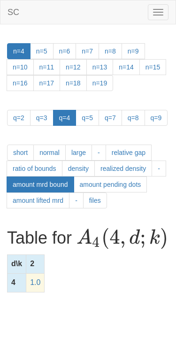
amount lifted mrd (38, 200)
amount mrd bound (40, 184)
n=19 (99, 83)
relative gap (128, 152)
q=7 (110, 118)
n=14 (126, 67)
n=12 (73, 67)
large (78, 152)
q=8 (133, 118)
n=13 (99, 67)
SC (13, 12)
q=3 (41, 118)
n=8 (110, 51)
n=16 (20, 83)
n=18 (73, 83)
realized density (123, 168)
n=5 (41, 51)
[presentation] (122, 238)
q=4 (64, 118)
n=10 (20, 67)
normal (49, 152)
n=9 (133, 51)
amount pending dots (110, 184)
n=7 (87, 51)
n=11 (46, 67)
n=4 (18, 51)
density (78, 168)
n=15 (153, 67)
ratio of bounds (34, 168)
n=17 (46, 83)
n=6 (64, 51)
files (95, 200)
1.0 (35, 282)
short (20, 152)
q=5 (87, 118)
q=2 (18, 118)
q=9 (156, 118)
